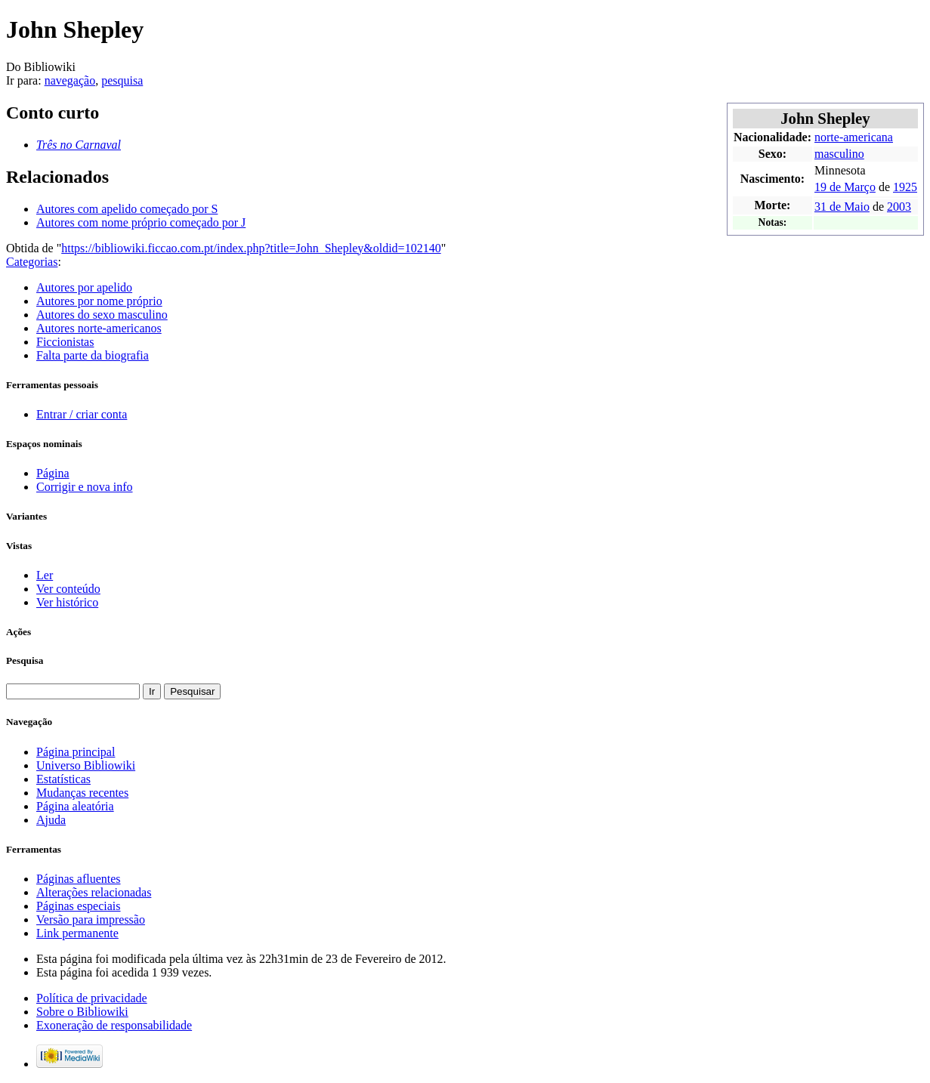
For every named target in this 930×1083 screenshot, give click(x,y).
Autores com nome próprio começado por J (141, 222)
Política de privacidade (91, 998)
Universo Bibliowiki (85, 765)
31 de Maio (842, 206)
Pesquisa (24, 660)
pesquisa (122, 80)
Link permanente (77, 933)
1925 (905, 186)
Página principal (75, 751)
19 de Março (845, 186)
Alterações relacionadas (93, 892)
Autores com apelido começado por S (127, 208)
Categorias (31, 261)
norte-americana (853, 137)
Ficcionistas (65, 341)
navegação (70, 80)
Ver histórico (67, 602)
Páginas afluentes (78, 878)
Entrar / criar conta (81, 414)
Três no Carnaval (78, 144)
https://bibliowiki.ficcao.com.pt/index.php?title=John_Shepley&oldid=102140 (250, 248)
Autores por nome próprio (99, 301)
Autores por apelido (84, 287)
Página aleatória (75, 806)
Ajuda (51, 819)
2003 (899, 206)
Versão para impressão (90, 919)
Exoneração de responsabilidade (114, 1025)
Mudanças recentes (82, 792)
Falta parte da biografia (92, 355)
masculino (839, 153)
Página (53, 473)
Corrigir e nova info (84, 486)
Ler (44, 575)
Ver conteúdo (68, 588)
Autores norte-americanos (99, 328)
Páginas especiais (78, 905)
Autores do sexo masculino (102, 314)
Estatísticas (63, 779)
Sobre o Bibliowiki (82, 1011)
